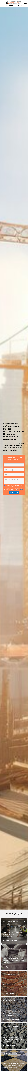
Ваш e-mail (9, 475)
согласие (21, 486)
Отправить (14, 492)
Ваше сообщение (11, 479)
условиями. (20, 489)
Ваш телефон (10, 470)
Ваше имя (9, 465)
